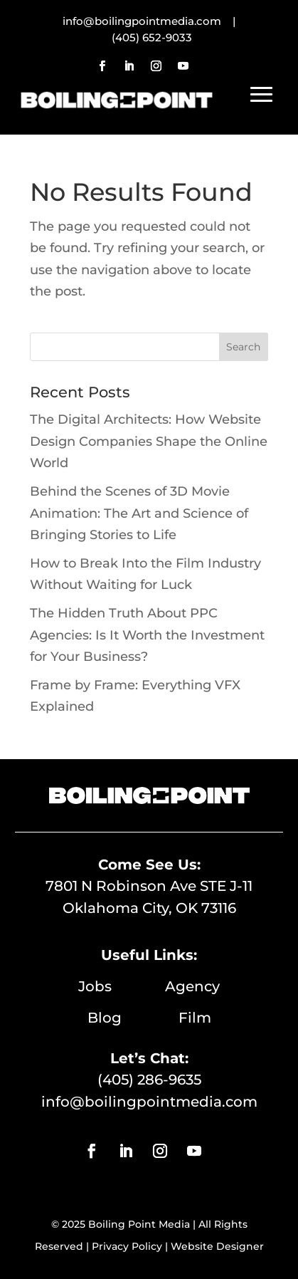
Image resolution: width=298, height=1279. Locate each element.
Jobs (121, 986)
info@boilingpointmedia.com (149, 1101)
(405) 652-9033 (152, 37)
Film (195, 1017)
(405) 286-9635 (149, 1079)
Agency (192, 986)
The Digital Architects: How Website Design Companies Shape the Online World (148, 441)
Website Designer (217, 1246)
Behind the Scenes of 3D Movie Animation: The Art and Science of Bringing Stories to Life (139, 513)
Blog (133, 1017)
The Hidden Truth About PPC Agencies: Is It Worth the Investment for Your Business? (147, 634)
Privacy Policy (127, 1246)
